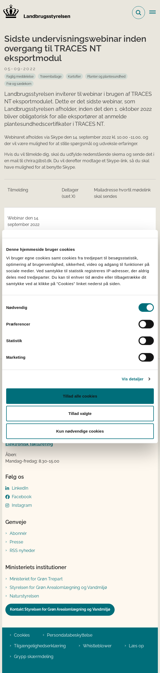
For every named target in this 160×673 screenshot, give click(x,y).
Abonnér (18, 533)
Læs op (136, 645)
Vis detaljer (133, 379)
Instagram (22, 505)
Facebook (21, 496)
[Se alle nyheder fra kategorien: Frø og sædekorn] (19, 83)
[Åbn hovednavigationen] (154, 13)
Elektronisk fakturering (29, 444)
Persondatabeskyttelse (69, 635)
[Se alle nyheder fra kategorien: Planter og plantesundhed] (106, 76)
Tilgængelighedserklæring (40, 645)
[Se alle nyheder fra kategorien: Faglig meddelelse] (20, 76)
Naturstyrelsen (24, 596)
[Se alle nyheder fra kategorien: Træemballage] (51, 76)
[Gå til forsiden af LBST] (35, 12)
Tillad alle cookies (80, 396)
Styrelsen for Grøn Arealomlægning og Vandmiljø (58, 587)
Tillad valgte (80, 413)
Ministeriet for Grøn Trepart (36, 578)
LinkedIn (20, 488)
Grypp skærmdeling (33, 656)
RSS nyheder (22, 550)
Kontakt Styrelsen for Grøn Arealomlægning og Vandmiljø (60, 609)
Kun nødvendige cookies (80, 431)
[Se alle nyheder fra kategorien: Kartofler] (74, 76)
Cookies (22, 635)
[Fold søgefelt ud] (138, 12)
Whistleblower (97, 645)
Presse (16, 542)
